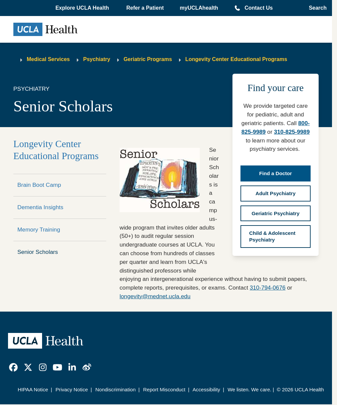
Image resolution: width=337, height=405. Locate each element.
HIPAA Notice (33, 389)
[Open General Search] (316, 8)
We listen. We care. (249, 389)
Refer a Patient (145, 8)
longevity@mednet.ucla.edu (155, 296)
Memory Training (38, 229)
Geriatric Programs (148, 59)
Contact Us (258, 8)
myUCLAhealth (199, 8)
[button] (82, 8)
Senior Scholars (37, 252)
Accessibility (206, 389)
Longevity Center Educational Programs (236, 59)
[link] (13, 367)
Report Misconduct (164, 389)
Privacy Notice (71, 389)
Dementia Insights (40, 207)
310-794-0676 (268, 287)
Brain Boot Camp (39, 184)
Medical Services (48, 59)
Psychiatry (96, 59)
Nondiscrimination (116, 389)
